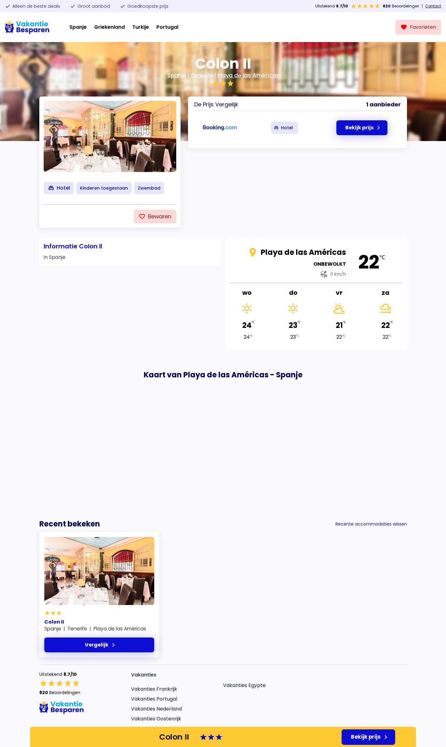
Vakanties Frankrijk (154, 689)
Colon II (54, 621)
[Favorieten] (418, 27)
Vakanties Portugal (154, 698)
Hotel (283, 128)
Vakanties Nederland (156, 708)
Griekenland (109, 27)
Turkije (140, 27)
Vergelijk (101, 645)
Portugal (167, 27)
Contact (433, 6)
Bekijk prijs (370, 737)
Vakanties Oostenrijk (156, 718)
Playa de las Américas (248, 75)
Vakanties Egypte (244, 685)
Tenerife (201, 75)
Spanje (78, 27)
